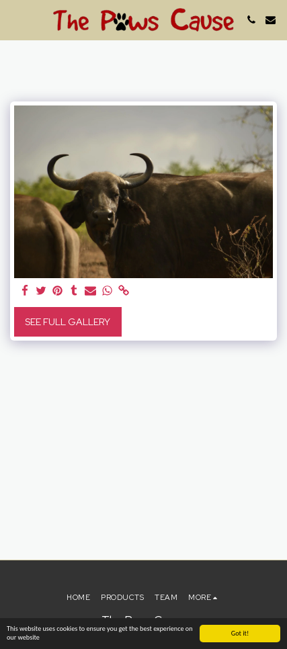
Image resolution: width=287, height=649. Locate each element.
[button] (14, 19)
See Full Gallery (67, 322)
